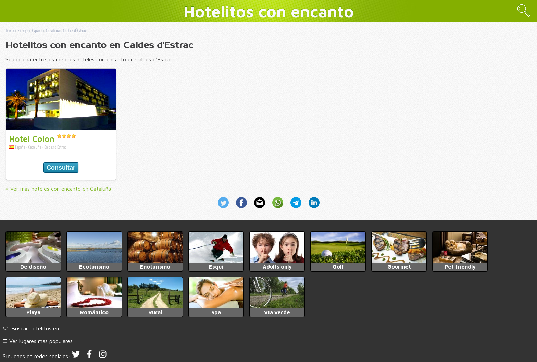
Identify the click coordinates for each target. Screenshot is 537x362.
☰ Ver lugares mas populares (38, 341)
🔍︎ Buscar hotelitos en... (32, 328)
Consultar (61, 167)
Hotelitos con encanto (269, 11)
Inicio (9, 31)
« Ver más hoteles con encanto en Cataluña (58, 188)
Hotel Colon (31, 139)
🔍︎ (524, 10)
